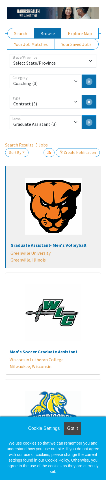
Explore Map (80, 33)
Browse (47, 33)
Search (20, 33)
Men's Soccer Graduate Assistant (43, 351)
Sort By (15, 152)
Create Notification (78, 152)
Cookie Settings (44, 428)
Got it (72, 428)
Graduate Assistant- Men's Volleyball (48, 245)
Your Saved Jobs (76, 44)
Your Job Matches (31, 44)
